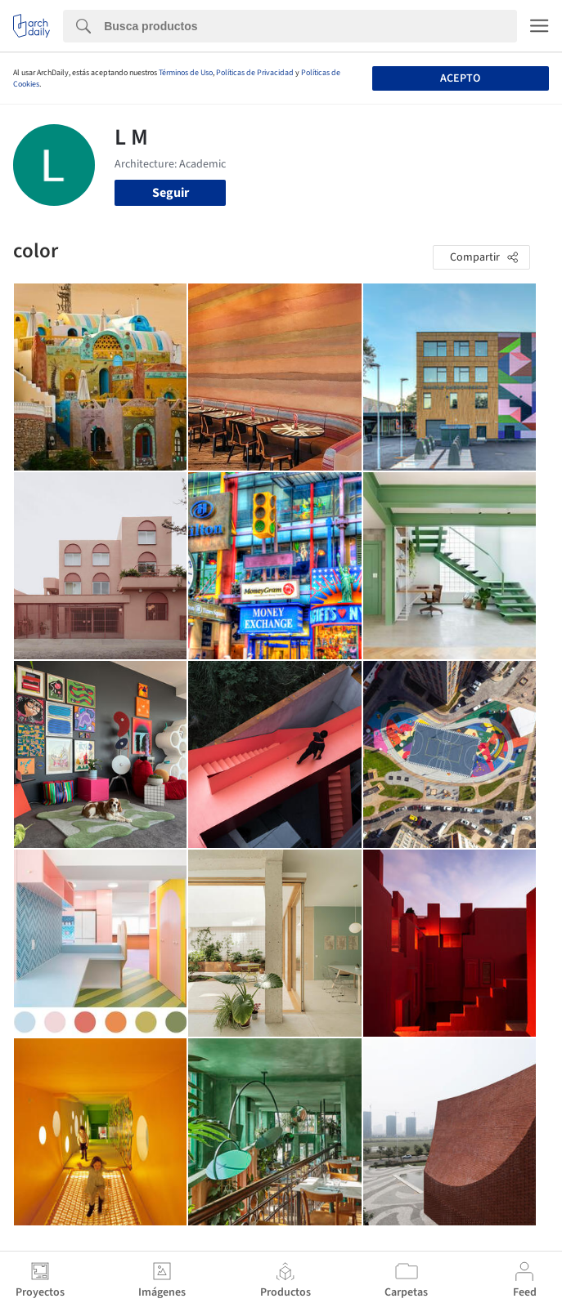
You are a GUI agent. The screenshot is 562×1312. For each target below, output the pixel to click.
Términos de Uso (186, 72)
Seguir (170, 193)
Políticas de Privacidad (255, 72)
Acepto (460, 78)
